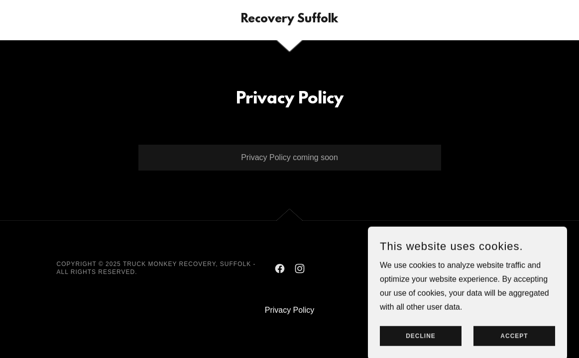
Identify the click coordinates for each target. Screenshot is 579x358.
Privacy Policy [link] (290, 310)
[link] (289, 19)
